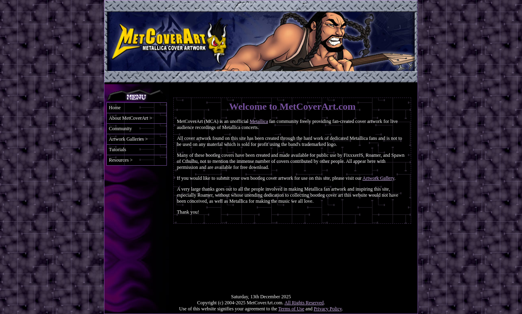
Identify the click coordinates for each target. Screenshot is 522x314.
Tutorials (117, 149)
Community (120, 128)
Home (115, 107)
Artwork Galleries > (128, 139)
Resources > (121, 160)
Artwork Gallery (378, 178)
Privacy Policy (328, 309)
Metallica (259, 121)
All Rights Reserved (304, 303)
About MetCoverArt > (130, 118)
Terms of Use (291, 309)
